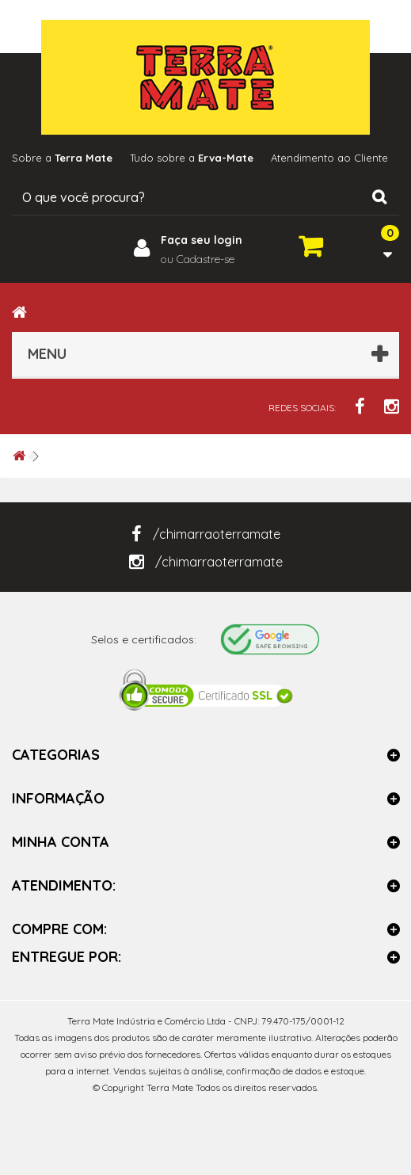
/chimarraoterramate (205, 534)
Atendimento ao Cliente (329, 157)
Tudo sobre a (191, 157)
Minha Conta (60, 842)
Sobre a (62, 157)
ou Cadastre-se (197, 259)
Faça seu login (201, 240)
